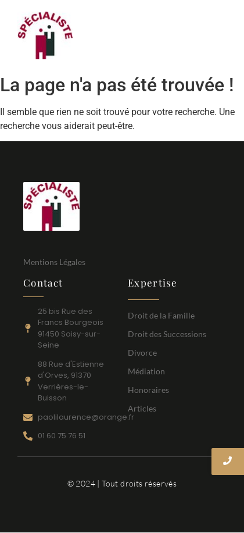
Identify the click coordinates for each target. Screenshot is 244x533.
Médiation (146, 371)
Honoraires (148, 390)
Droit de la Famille (161, 315)
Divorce (142, 352)
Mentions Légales (54, 262)
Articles (142, 408)
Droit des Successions (167, 334)
